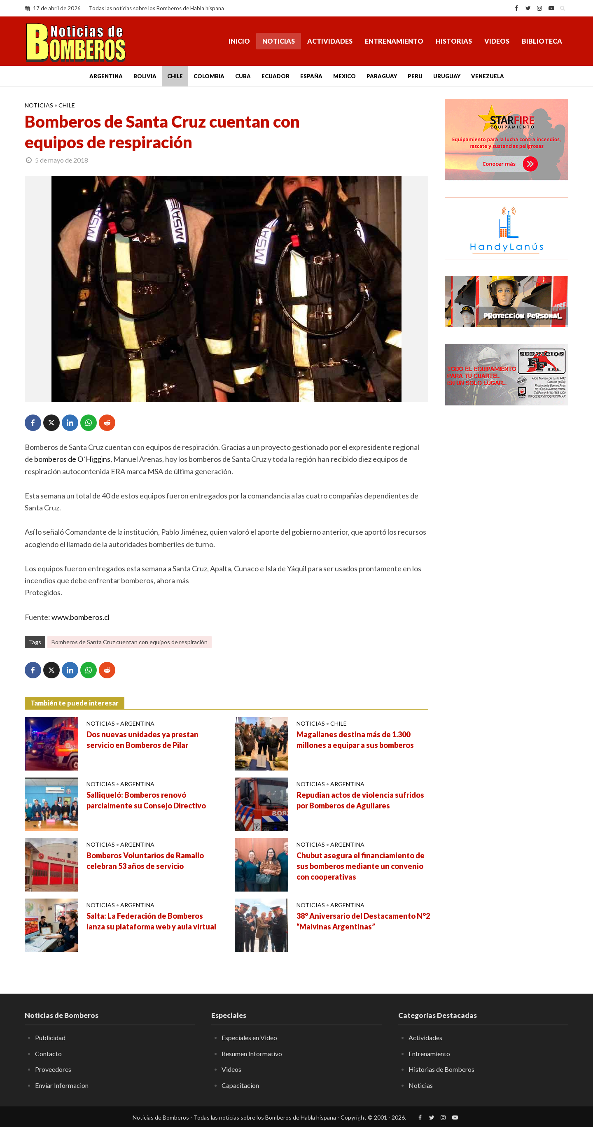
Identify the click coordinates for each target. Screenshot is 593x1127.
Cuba (243, 76)
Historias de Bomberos (441, 1069)
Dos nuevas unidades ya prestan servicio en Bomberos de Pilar (142, 740)
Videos (496, 41)
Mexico (344, 76)
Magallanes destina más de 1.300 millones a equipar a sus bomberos (355, 740)
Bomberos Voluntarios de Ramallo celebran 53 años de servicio (145, 861)
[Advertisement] (506, 545)
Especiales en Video (249, 1037)
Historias (454, 41)
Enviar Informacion (62, 1085)
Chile (175, 76)
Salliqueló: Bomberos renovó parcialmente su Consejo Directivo (146, 800)
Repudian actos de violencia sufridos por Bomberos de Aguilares (360, 800)
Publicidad (50, 1037)
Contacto (48, 1053)
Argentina (106, 76)
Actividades (330, 41)
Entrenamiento (394, 41)
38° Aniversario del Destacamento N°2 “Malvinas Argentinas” (363, 921)
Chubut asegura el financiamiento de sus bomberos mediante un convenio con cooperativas (360, 866)
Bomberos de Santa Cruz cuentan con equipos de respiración (129, 641)
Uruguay (446, 76)
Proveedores (53, 1069)
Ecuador (275, 76)
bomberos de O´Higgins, (73, 458)
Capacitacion (240, 1085)
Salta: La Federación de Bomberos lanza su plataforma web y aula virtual (151, 921)
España (311, 76)
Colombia (209, 76)
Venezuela (487, 76)
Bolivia (144, 76)
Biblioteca (542, 41)
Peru (415, 76)
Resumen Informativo (252, 1053)
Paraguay (382, 76)
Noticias (278, 41)
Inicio (239, 41)
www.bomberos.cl (80, 617)
